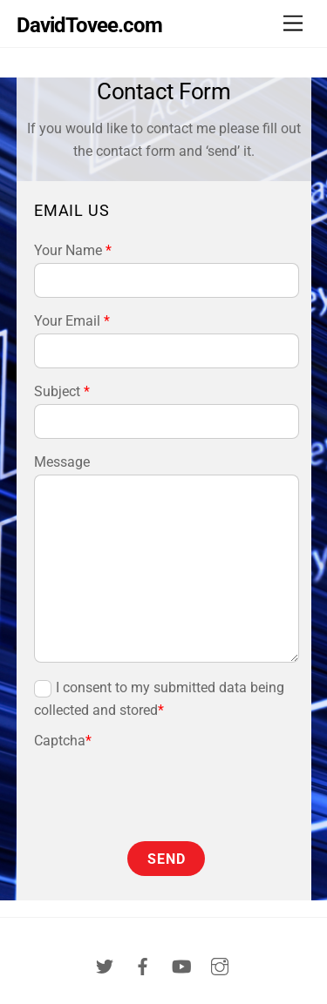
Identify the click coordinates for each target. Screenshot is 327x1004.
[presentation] (136, 778)
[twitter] (104, 965)
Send (166, 859)
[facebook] (143, 965)
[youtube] (181, 965)
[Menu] (293, 24)
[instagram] (219, 965)
